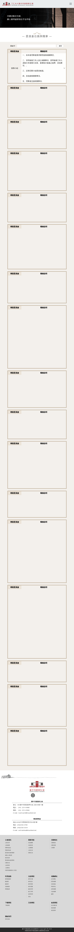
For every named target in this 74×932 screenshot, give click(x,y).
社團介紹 (7, 863)
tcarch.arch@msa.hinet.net (27, 813)
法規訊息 (30, 845)
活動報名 (53, 842)
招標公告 (30, 852)
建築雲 (7, 884)
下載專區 (7, 905)
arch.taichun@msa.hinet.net (27, 830)
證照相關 (53, 881)
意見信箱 (7, 919)
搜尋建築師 (8, 879)
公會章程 (7, 865)
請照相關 (53, 889)
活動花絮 (53, 845)
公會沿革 (7, 842)
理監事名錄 (8, 850)
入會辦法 (7, 868)
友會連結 (53, 884)
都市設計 (30, 881)
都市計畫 (30, 879)
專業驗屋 (7, 889)
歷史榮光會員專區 (9, 860)
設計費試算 (54, 905)
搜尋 (60, 46)
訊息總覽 (30, 842)
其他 (29, 896)
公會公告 (30, 850)
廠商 (52, 894)
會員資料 (53, 910)
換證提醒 (53, 908)
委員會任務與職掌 (9, 852)
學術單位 (53, 886)
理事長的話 (8, 847)
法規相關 (53, 891)
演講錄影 (7, 886)
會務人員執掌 (8, 855)
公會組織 (7, 845)
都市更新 (30, 884)
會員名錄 (7, 858)
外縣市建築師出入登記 (11, 870)
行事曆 (53, 847)
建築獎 (7, 881)
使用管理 (30, 894)
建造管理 (30, 889)
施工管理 (30, 891)
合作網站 (53, 879)
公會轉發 (30, 847)
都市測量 (30, 886)
